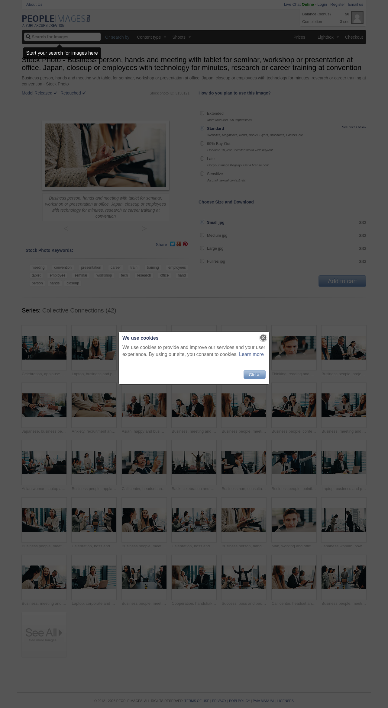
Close (254, 374)
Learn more (251, 354)
